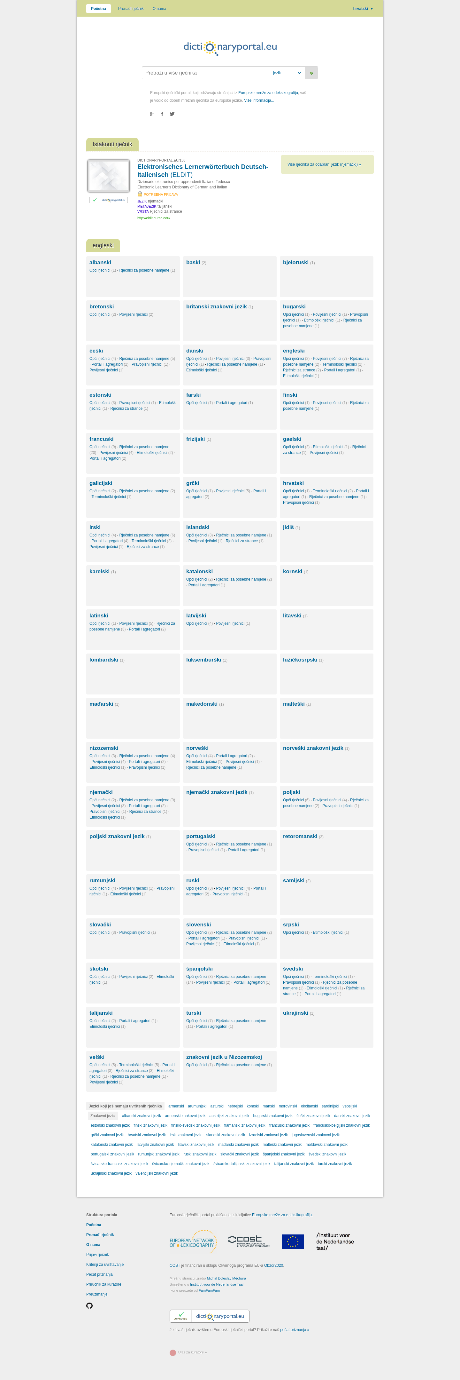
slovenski (198, 925)
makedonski (205, 704)
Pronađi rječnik (130, 8)
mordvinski (288, 1106)
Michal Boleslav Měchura (226, 1278)
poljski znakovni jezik (120, 836)
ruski (192, 880)
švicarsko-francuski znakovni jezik (119, 1164)
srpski (291, 925)
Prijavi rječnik (97, 1254)
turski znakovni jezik (335, 1164)
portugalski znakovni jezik (112, 1154)
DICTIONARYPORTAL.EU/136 (161, 160)
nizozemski (104, 748)
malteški (297, 704)
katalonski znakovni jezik (112, 1144)
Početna (98, 8)
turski (193, 1013)
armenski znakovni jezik (185, 1116)
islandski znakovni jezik (225, 1135)
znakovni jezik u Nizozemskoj (224, 1057)
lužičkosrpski (303, 660)
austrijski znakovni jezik (229, 1116)
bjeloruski (299, 262)
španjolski (199, 969)
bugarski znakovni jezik (273, 1116)
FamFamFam (209, 1290)
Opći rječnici (102, 270)
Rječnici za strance (302, 370)
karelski (102, 571)
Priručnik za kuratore (103, 1284)
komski (253, 1106)
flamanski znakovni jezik (244, 1125)
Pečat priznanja (99, 1274)
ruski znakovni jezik (199, 1154)
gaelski (292, 439)
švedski (293, 969)
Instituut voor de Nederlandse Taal (216, 1284)
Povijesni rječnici (136, 314)
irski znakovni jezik (185, 1135)
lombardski (107, 660)
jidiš (291, 527)
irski (95, 527)
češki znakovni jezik (313, 1116)
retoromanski (303, 836)
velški (96, 1057)
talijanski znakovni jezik (294, 1164)
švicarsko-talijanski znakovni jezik (241, 1164)
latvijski (196, 616)
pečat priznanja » (294, 1330)
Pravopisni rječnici (150, 364)
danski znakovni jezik (352, 1116)
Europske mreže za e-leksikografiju (268, 93)
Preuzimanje (97, 1294)
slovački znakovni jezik (239, 1154)
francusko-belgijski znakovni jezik (341, 1125)
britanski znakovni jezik (219, 307)
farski (193, 395)
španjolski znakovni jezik (284, 1154)
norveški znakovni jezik (316, 748)
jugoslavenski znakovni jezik (316, 1135)
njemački (101, 792)
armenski (176, 1106)
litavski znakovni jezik (196, 1144)
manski (269, 1106)
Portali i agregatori (110, 364)
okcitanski (309, 1106)
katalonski (199, 571)
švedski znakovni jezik (327, 1154)
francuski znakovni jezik (289, 1125)
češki (96, 351)
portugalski (201, 836)
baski (196, 262)
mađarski (104, 704)
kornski (296, 571)
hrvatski (363, 8)
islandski (198, 527)
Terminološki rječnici (342, 364)
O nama (159, 8)
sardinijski (330, 1106)
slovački (100, 925)
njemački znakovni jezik (220, 792)
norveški (197, 748)
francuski (101, 439)
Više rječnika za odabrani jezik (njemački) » (324, 164)
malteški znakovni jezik (282, 1144)
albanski (100, 262)
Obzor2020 (273, 1265)
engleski (294, 351)
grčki (192, 483)
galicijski (100, 483)
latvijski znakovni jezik (155, 1144)
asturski (217, 1106)
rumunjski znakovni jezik (158, 1154)
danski (194, 351)
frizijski (198, 439)
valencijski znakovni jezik (156, 1173)
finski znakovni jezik (150, 1125)
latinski (98, 616)
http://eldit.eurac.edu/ (153, 218)
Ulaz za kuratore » (192, 1352)
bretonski (101, 307)
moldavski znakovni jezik (327, 1144)
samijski (297, 880)
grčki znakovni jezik (107, 1135)
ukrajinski (299, 1013)
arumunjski (197, 1106)
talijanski (101, 1013)
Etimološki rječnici (322, 320)
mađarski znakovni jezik (238, 1144)
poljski (291, 792)
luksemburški (206, 660)
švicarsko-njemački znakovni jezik (180, 1164)
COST (175, 1265)
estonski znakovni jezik (110, 1125)
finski (290, 395)
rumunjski (102, 880)
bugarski (294, 307)
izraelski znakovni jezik (268, 1135)
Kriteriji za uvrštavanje (105, 1264)
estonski (100, 395)
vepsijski (349, 1106)
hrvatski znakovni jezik (147, 1135)
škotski (98, 969)
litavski (295, 616)
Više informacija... (259, 100)
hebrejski (235, 1106)
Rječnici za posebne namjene (147, 270)
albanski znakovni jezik (141, 1116)
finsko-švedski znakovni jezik (195, 1125)
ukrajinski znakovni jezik (111, 1173)
